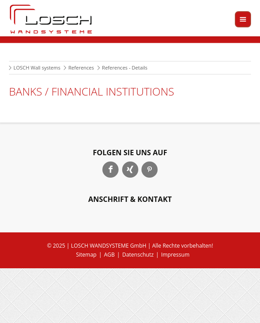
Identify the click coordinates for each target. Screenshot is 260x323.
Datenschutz (138, 254)
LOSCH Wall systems (36, 67)
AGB (109, 254)
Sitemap (86, 254)
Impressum (175, 254)
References (81, 67)
